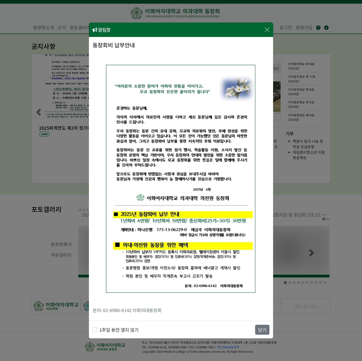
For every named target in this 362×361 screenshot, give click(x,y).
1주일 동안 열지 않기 (119, 329)
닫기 (262, 329)
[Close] (267, 30)
